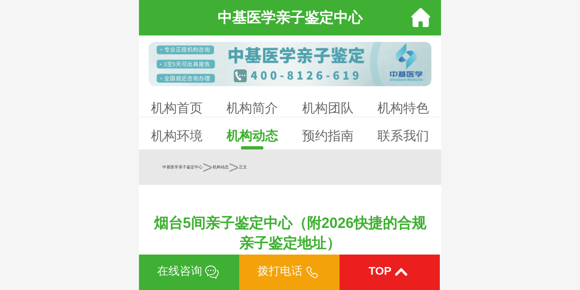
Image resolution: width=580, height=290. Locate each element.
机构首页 (177, 108)
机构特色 (403, 108)
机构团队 (328, 108)
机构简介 (252, 108)
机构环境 (177, 135)
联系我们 (403, 135)
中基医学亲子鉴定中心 (182, 167)
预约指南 (328, 135)
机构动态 (252, 135)
